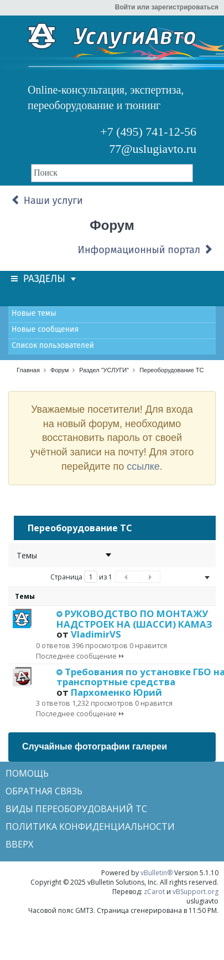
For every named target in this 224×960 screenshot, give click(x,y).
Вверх (19, 844)
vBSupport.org (195, 891)
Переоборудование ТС (171, 370)
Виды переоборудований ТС (76, 809)
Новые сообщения (45, 329)
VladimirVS (96, 634)
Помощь (27, 773)
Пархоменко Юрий (116, 692)
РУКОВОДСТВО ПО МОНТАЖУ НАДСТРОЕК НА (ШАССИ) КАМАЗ (134, 618)
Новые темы (34, 313)
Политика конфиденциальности (90, 826)
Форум (59, 370)
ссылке (143, 466)
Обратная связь (44, 791)
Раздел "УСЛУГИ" (104, 370)
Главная (28, 370)
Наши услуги (47, 200)
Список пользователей (53, 345)
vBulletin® (156, 872)
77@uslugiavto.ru (152, 149)
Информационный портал (145, 250)
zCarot (154, 891)
